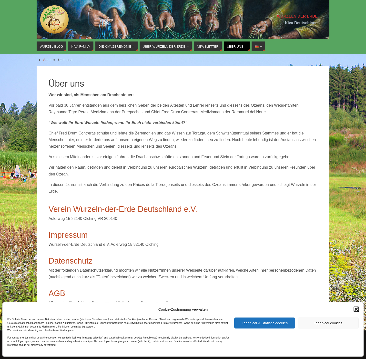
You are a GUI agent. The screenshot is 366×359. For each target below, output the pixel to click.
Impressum (68, 235)
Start (47, 60)
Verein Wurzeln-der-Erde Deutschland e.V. (123, 209)
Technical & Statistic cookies (265, 323)
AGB (57, 293)
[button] (356, 309)
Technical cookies (328, 323)
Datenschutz (70, 260)
